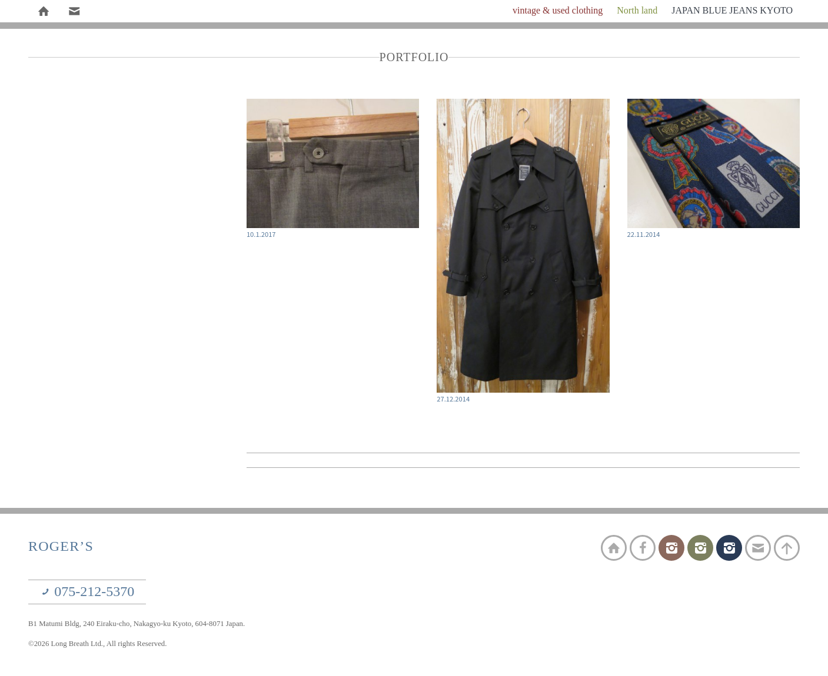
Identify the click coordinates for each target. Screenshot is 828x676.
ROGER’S (61, 546)
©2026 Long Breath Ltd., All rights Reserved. (97, 644)
